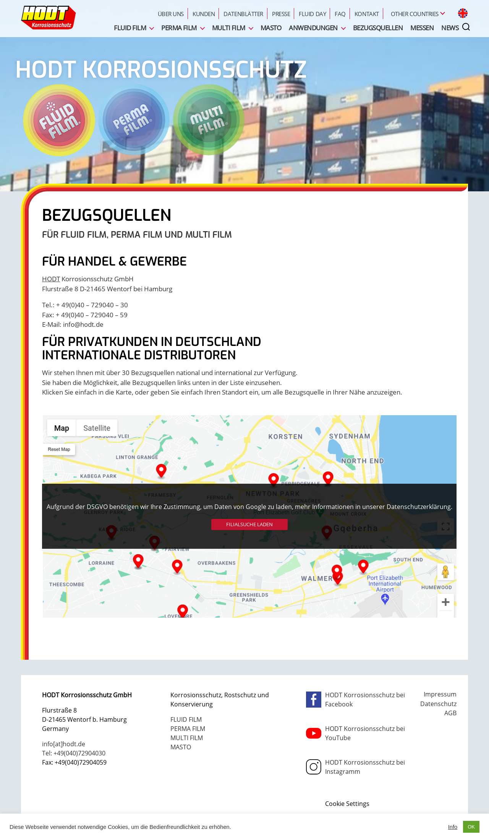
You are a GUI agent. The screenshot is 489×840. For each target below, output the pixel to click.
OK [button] (471, 827)
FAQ (340, 14)
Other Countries (415, 14)
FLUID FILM (130, 27)
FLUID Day (312, 14)
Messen (422, 27)
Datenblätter (243, 14)
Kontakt (367, 14)
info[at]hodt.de (63, 744)
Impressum (440, 694)
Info (452, 827)
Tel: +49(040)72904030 (73, 753)
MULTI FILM (228, 27)
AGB (450, 713)
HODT (51, 278)
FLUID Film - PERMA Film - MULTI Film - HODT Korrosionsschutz (48, 17)
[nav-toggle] (472, 27)
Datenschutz (438, 704)
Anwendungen (313, 27)
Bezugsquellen (378, 27)
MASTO (271, 27)
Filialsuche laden (249, 524)
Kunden (204, 14)
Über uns (171, 14)
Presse (281, 14)
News (449, 27)
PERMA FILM (179, 27)
